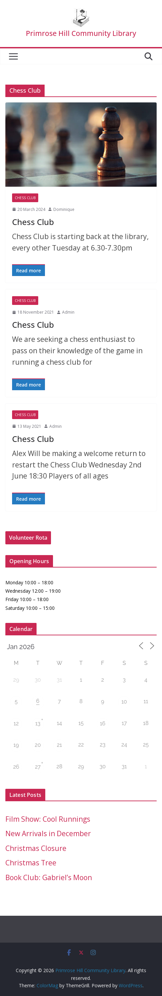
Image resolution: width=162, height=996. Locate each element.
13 (37, 723)
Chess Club (25, 197)
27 (38, 767)
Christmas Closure (35, 848)
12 (16, 723)
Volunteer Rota (28, 537)
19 (16, 745)
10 (124, 701)
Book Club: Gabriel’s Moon (48, 877)
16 (103, 723)
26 (16, 767)
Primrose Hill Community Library (81, 33)
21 (59, 745)
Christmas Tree (30, 862)
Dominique (63, 209)
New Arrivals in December (48, 833)
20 (38, 745)
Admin (68, 312)
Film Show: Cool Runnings (47, 819)
